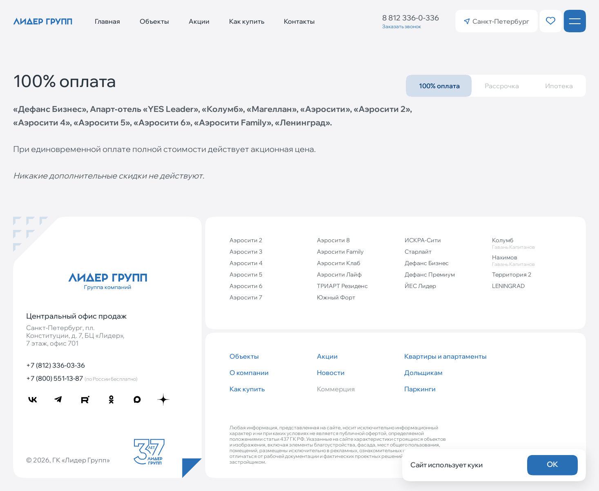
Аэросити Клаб (338, 263)
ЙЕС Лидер (420, 286)
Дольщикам (423, 372)
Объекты (154, 21)
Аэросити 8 (333, 240)
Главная (107, 21)
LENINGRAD (508, 286)
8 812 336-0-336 (410, 17)
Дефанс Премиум (430, 274)
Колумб (532, 243)
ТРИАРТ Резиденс (342, 286)
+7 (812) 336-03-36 (55, 365)
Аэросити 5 (245, 274)
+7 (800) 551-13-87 (82, 378)
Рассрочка (502, 86)
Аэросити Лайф (339, 274)
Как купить (246, 21)
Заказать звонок (401, 26)
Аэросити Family (340, 251)
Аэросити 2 (245, 240)
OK (552, 464)
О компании (249, 372)
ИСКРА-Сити (423, 240)
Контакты (299, 21)
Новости (331, 372)
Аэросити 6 (246, 286)
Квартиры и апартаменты (444, 356)
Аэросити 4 (246, 263)
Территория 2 (511, 274)
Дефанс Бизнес (427, 263)
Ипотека (559, 86)
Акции (199, 21)
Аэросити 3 (245, 251)
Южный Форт (336, 297)
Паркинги (420, 389)
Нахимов (532, 260)
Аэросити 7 (245, 297)
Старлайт (418, 251)
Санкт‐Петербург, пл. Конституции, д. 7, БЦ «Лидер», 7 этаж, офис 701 (75, 335)
